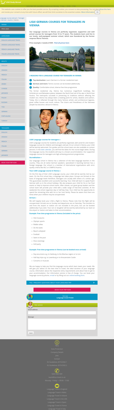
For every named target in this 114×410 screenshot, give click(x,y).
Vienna (3, 24)
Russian (4, 102)
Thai (3, 107)
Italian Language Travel (10, 54)
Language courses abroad (8, 18)
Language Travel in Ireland (57, 396)
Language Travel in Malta (57, 392)
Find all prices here (61, 43)
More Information (87, 12)
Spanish (4, 70)
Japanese (4, 93)
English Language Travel (10, 40)
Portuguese (5, 116)
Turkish (4, 121)
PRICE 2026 (5, 29)
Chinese (4, 88)
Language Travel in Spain (57, 402)
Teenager (21, 18)
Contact (57, 359)
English (4, 65)
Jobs (57, 355)
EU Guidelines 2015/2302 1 (57, 362)
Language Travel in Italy (57, 409)
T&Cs (57, 346)
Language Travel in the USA (57, 399)
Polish (3, 98)
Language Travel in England (57, 389)
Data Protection (57, 349)
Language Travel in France (57, 405)
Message (31, 317)
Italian (4, 79)
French (4, 75)
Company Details (57, 352)
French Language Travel (10, 49)
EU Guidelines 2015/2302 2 (57, 365)
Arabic (3, 84)
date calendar (46, 149)
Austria (10, 20)
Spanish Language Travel (10, 45)
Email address (33, 309)
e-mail (52, 275)
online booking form (76, 275)
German (3, 20)
